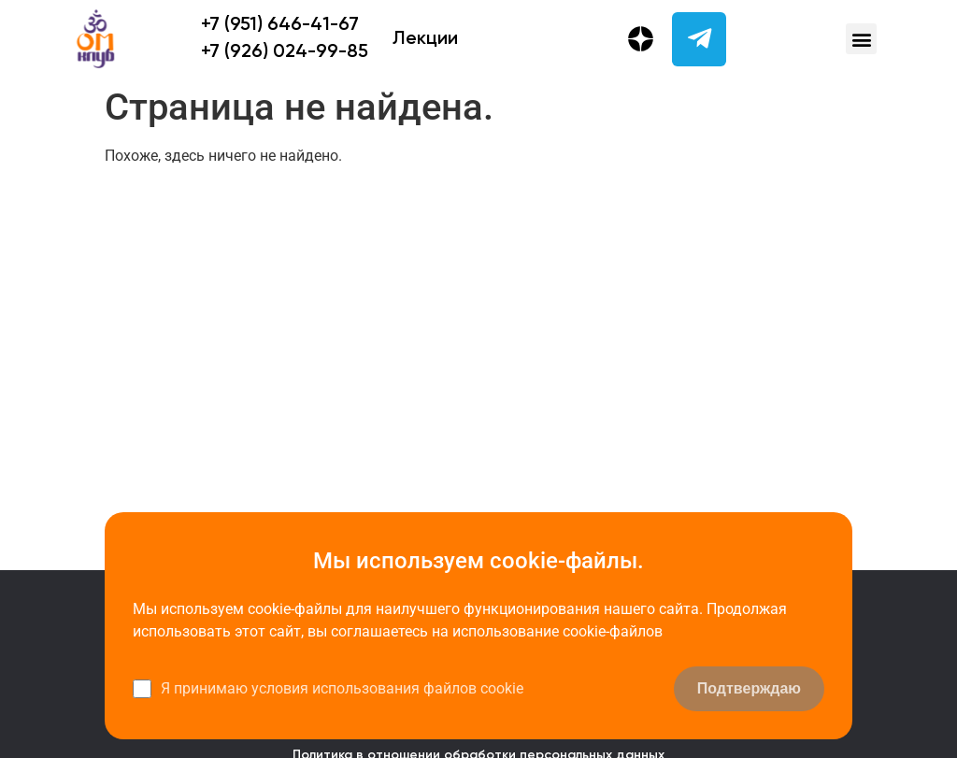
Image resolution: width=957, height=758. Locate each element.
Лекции (425, 39)
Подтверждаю (749, 688)
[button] (861, 38)
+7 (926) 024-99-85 (284, 52)
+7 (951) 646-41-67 (280, 25)
